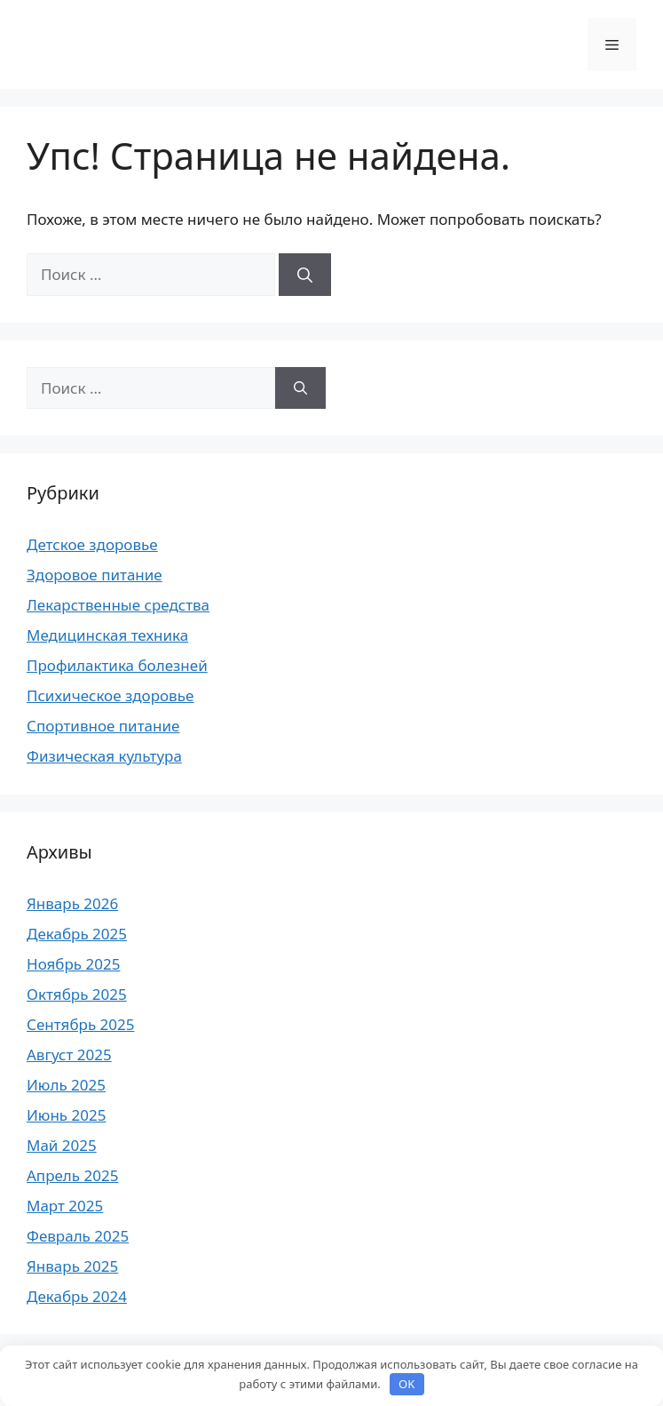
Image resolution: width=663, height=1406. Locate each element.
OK (406, 1384)
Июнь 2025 (66, 1115)
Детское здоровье (92, 544)
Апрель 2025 (72, 1175)
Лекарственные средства (118, 605)
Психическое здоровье (110, 695)
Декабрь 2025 (77, 933)
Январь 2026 (72, 903)
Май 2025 (62, 1145)
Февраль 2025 (78, 1236)
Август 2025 (69, 1054)
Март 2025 (65, 1205)
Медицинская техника (107, 635)
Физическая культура (104, 756)
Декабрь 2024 (77, 1296)
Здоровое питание (94, 574)
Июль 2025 (66, 1084)
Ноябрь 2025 (73, 964)
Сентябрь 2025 (80, 1024)
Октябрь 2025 (77, 994)
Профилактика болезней (117, 665)
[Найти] (305, 274)
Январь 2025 (72, 1266)
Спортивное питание (103, 725)
